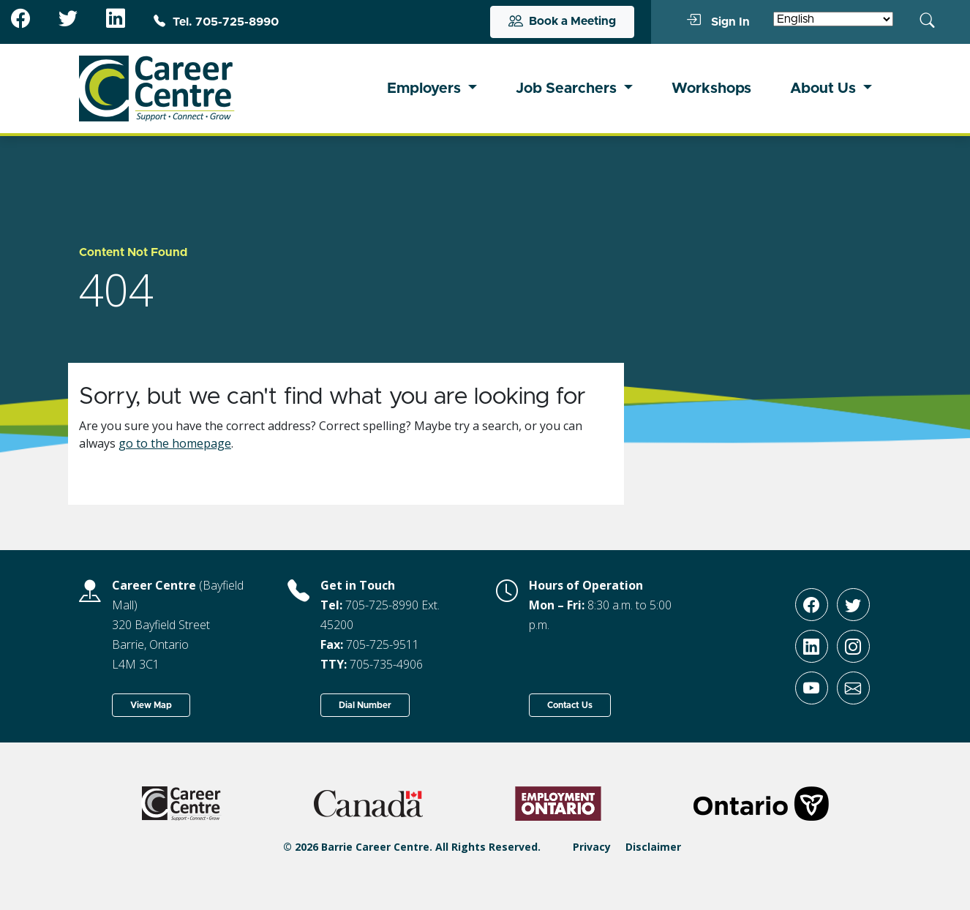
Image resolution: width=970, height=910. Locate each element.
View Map (151, 705)
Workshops (711, 88)
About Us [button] (825, 88)
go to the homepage (175, 443)
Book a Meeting (562, 22)
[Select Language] (833, 19)
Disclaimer (653, 847)
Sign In (718, 21)
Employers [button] (426, 88)
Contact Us (570, 705)
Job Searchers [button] (568, 88)
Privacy (592, 847)
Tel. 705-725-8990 (216, 22)
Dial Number (365, 705)
